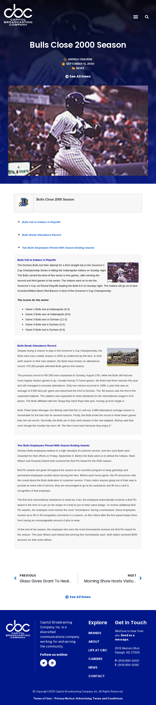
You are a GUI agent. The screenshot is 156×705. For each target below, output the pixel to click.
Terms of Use (42, 698)
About (93, 642)
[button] (136, 17)
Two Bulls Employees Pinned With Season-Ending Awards (58, 247)
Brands (94, 633)
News (80, 68)
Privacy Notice (65, 698)
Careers (95, 659)
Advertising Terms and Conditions (99, 698)
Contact (96, 676)
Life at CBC (97, 650)
